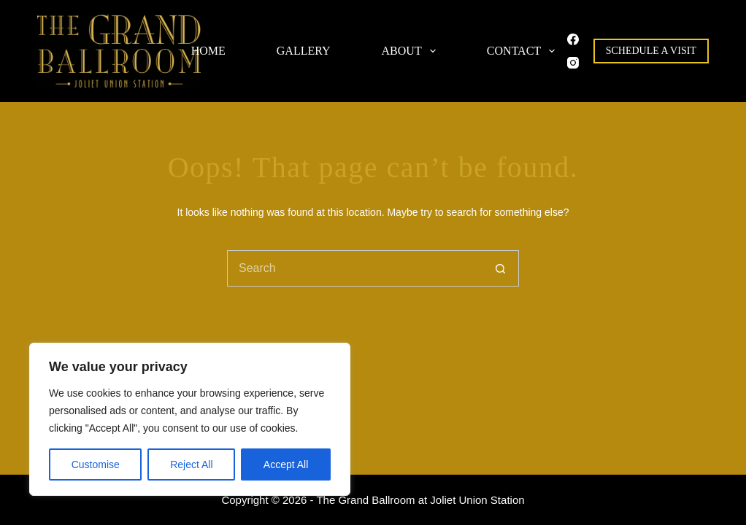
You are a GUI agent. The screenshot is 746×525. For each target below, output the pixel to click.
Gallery (304, 50)
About (412, 51)
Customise (96, 464)
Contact (524, 51)
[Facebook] (573, 39)
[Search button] (500, 268)
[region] (189, 419)
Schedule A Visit (651, 50)
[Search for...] (354, 268)
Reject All (191, 464)
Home (208, 50)
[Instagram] (573, 63)
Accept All (286, 464)
